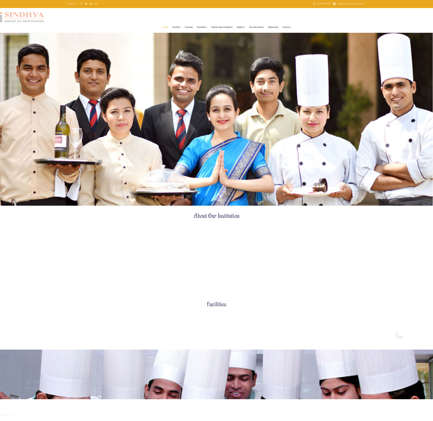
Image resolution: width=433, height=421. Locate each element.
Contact (286, 27)
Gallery (241, 27)
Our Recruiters (256, 27)
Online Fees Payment (222, 27)
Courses (189, 27)
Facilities (202, 27)
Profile (177, 27)
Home (166, 27)
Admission (273, 27)
